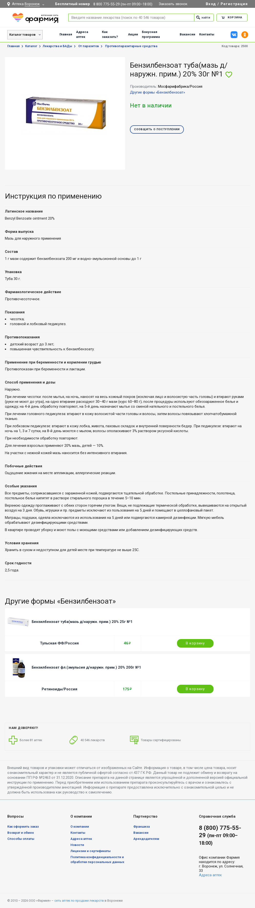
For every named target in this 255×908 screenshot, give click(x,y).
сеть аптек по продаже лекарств (79, 900)
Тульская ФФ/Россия (59, 643)
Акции (133, 34)
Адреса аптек (82, 34)
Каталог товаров (22, 34)
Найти (202, 17)
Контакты (206, 34)
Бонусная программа (151, 34)
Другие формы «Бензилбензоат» (157, 92)
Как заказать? (110, 34)
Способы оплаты (20, 839)
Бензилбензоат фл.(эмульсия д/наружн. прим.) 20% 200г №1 (86, 667)
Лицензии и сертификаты (90, 851)
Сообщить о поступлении (157, 129)
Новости (77, 845)
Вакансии (187, 34)
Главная (65, 34)
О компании (79, 826)
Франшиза (141, 826)
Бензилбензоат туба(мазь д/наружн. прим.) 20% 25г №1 (82, 622)
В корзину (195, 643)
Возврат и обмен (20, 832)
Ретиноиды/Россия (59, 689)
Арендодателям (146, 839)
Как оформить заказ (23, 826)
